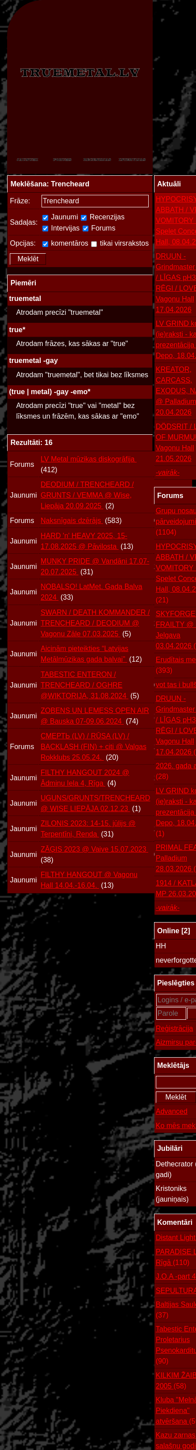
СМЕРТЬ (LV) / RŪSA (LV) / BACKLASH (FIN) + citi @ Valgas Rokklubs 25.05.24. (93, 746)
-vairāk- (167, 472)
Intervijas (60, 228)
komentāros (65, 243)
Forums (99, 228)
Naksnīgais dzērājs (72, 520)
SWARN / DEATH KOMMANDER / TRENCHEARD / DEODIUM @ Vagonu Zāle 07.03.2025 (95, 623)
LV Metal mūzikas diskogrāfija (89, 459)
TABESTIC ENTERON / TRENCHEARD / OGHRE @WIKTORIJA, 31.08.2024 (84, 685)
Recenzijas (103, 217)
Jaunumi (60, 217)
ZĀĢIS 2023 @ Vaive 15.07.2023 (94, 849)
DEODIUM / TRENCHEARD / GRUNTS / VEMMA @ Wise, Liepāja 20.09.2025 (87, 495)
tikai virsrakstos (120, 243)
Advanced (172, 1111)
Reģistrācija (174, 1028)
